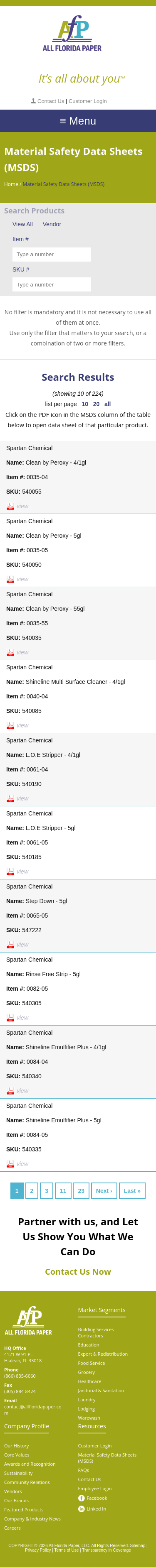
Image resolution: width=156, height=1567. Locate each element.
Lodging (86, 1408)
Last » (132, 1190)
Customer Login (88, 101)
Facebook (97, 1498)
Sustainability (18, 1473)
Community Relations (27, 1482)
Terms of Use (66, 1550)
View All (22, 224)
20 (96, 404)
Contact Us (50, 101)
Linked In (96, 1509)
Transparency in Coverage (106, 1550)
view (22, 506)
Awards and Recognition (30, 1464)
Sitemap (138, 1545)
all (107, 404)
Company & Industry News (32, 1519)
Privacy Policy (38, 1550)
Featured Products (24, 1509)
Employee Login (95, 1488)
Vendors (13, 1491)
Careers (12, 1528)
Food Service (91, 1363)
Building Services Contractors (96, 1332)
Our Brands (16, 1500)
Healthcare (90, 1381)
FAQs (83, 1470)
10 (85, 404)
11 (63, 1190)
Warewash (89, 1418)
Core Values (17, 1455)
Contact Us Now (78, 1271)
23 (81, 1190)
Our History (16, 1445)
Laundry (87, 1399)
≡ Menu (78, 121)
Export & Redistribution (103, 1354)
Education (88, 1345)
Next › (104, 1190)
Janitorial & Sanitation (101, 1390)
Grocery (86, 1372)
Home (11, 184)
